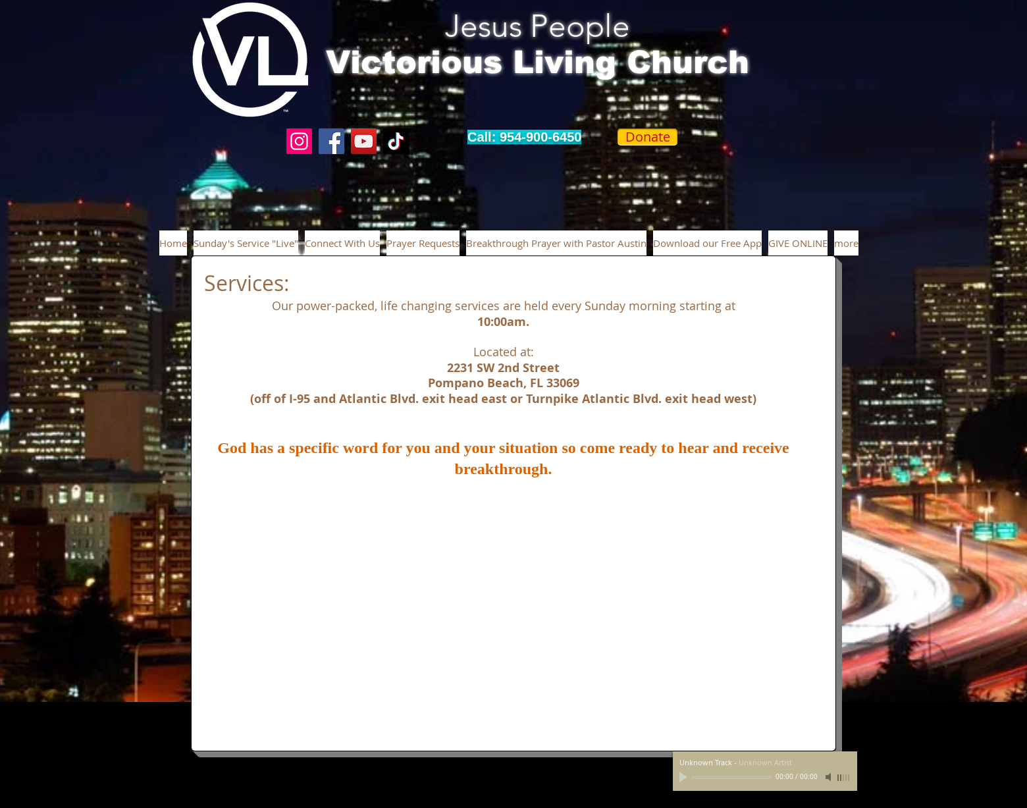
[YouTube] (364, 141)
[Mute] (829, 777)
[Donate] (647, 137)
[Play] (684, 777)
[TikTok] (396, 141)
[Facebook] (331, 141)
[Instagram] (299, 141)
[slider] (844, 777)
